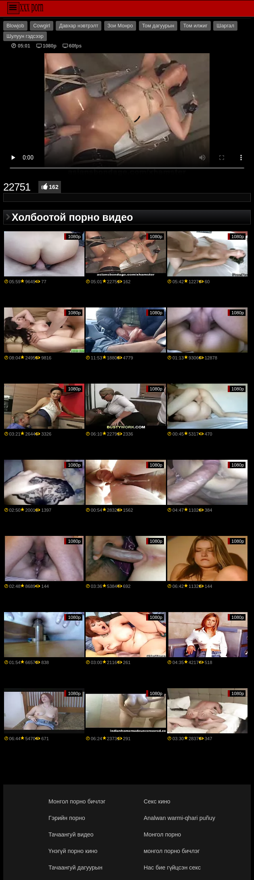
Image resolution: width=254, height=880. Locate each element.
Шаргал (225, 26)
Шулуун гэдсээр (25, 36)
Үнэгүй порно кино (72, 851)
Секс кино (157, 801)
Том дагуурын (158, 26)
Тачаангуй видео (71, 834)
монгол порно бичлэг (172, 851)
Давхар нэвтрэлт (78, 26)
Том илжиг (195, 26)
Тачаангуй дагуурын (75, 867)
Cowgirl (41, 26)
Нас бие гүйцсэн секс (172, 867)
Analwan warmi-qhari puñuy (179, 818)
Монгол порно (162, 834)
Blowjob (15, 26)
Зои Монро (120, 26)
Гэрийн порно (66, 818)
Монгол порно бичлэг (76, 801)
